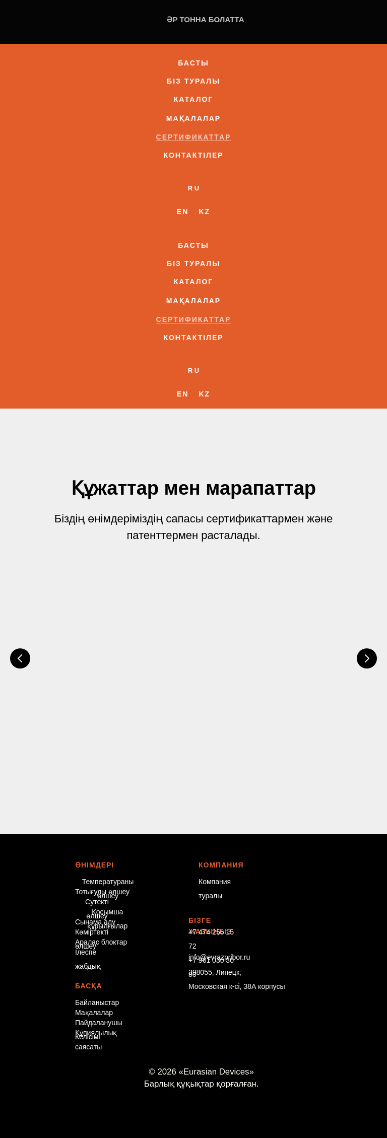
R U (193, 188)
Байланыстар (97, 989)
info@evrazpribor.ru (219, 944)
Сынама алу (95, 908)
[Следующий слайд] (367, 655)
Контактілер (193, 155)
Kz (204, 212)
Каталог (194, 99)
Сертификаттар (193, 137)
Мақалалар (193, 118)
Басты (193, 63)
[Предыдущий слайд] (20, 655)
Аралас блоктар (101, 928)
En (182, 212)
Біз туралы (193, 81)
